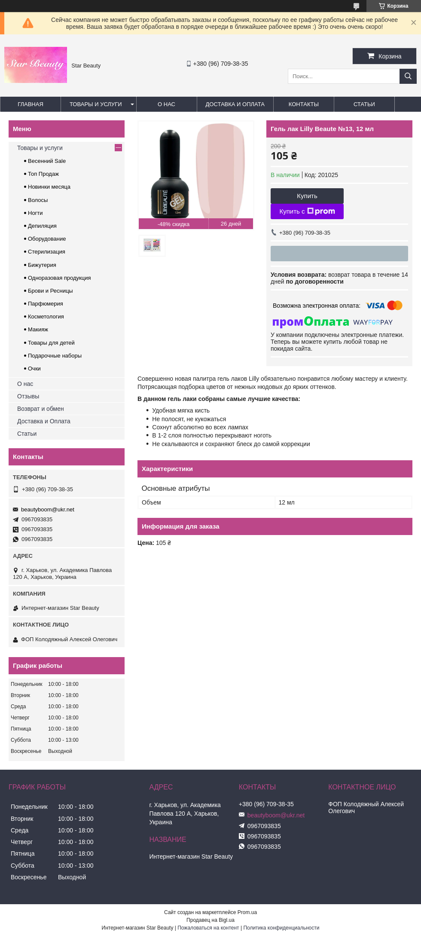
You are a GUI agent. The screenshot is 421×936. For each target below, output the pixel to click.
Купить (307, 195)
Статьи (364, 104)
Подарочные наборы (55, 355)
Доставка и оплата (235, 104)
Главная (30, 104)
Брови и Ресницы (50, 291)
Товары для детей (51, 343)
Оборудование (47, 239)
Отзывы (28, 396)
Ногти (35, 213)
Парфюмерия (45, 303)
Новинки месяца (49, 187)
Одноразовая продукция (59, 278)
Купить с (307, 211)
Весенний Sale (47, 161)
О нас (166, 104)
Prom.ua (247, 912)
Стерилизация (46, 251)
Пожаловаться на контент (208, 928)
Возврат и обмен (40, 408)
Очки (34, 368)
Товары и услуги (96, 104)
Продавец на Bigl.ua (210, 920)
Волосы (38, 200)
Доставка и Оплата (43, 421)
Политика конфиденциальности (281, 928)
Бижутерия (42, 265)
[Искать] (408, 76)
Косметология (46, 316)
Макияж (38, 329)
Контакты (304, 104)
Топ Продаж (43, 174)
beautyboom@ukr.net (47, 509)
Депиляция (42, 226)
